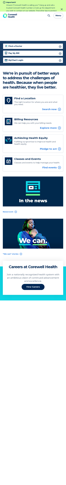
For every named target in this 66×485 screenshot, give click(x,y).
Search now (51, 97)
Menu (58, 4)
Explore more (50, 116)
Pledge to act (50, 137)
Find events (51, 156)
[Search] (49, 4)
